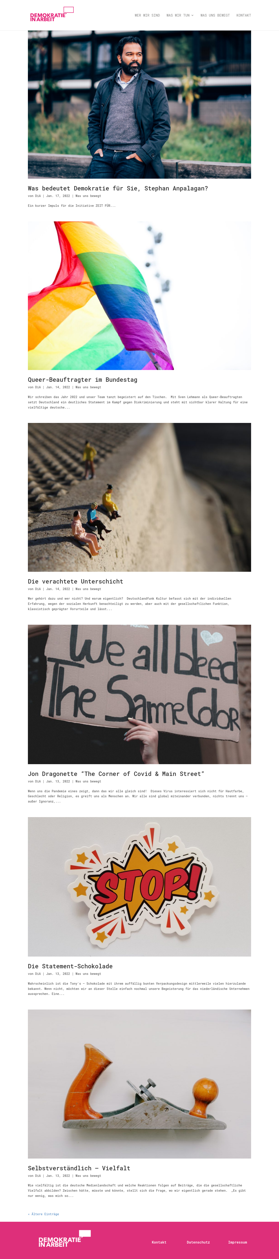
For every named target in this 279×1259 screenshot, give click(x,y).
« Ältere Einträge (43, 1214)
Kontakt (243, 15)
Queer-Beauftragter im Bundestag (82, 379)
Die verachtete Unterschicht (75, 581)
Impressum (237, 1242)
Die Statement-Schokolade (70, 966)
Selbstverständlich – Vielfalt (79, 1168)
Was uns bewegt (215, 15)
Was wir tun (178, 15)
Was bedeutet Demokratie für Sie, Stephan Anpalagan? (118, 188)
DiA (38, 196)
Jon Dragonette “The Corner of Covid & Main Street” (116, 773)
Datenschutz (198, 1242)
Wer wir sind (147, 15)
